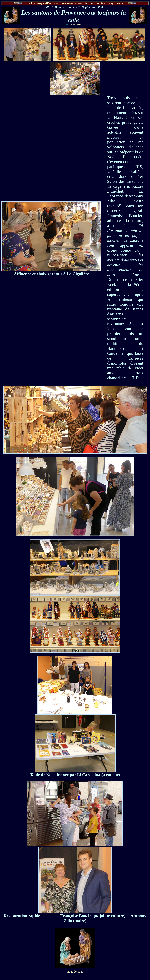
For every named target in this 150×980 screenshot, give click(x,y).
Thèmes (55, 3)
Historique (89, 3)
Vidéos (48, 3)
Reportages (38, 3)
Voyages (110, 3)
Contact (121, 3)
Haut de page (75, 971)
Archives (101, 3)
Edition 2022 (74, 24)
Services (79, 3)
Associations (67, 3)
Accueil (28, 3)
